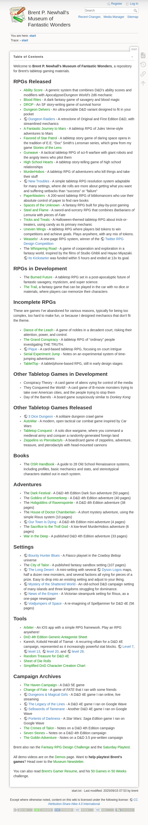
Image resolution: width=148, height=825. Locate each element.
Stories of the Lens (47, 148)
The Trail (30, 287)
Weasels (30, 239)
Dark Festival (40, 493)
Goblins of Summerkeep (48, 498)
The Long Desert (41, 570)
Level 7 (128, 646)
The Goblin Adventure (40, 738)
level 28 (78, 651)
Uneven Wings (35, 229)
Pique (33, 349)
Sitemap (132, 17)
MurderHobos (34, 172)
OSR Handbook (42, 464)
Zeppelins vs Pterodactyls (43, 440)
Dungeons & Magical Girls (48, 694)
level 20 (53, 651)
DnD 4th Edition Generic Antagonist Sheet (55, 637)
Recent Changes (89, 17)
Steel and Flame (36, 210)
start (33, 35)
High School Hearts (38, 162)
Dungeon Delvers (37, 109)
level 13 (34, 651)
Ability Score (33, 90)
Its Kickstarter (39, 258)
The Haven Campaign (40, 685)
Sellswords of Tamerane (47, 709)
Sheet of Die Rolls (37, 661)
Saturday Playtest (116, 747)
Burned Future (41, 277)
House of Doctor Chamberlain (52, 512)
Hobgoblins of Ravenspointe (51, 503)
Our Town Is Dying (42, 522)
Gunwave (31, 152)
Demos (60, 757)
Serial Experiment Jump (42, 354)
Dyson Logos (112, 570)
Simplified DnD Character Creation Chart (54, 666)
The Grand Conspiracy (41, 340)
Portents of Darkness (44, 718)
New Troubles (39, 181)
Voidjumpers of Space (45, 603)
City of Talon (39, 565)
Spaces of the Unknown (42, 205)
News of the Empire (43, 594)
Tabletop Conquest (38, 431)
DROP (28, 104)
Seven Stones (34, 733)
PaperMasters (34, 196)
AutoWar (30, 421)
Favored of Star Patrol (40, 138)
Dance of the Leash (38, 330)
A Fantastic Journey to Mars (45, 128)
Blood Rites (32, 100)
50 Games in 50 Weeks (108, 771)
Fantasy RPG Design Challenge (65, 747)
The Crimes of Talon (39, 728)
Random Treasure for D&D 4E (46, 656)
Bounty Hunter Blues (44, 555)
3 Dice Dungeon (41, 416)
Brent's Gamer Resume (59, 771)
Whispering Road (43, 248)
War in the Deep (36, 536)
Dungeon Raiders (42, 119)
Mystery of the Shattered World (52, 584)
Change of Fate (35, 690)
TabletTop (31, 363)
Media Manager (114, 17)
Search (136, 10)
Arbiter (29, 627)
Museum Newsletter (68, 762)
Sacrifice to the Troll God (49, 527)
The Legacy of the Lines (47, 704)
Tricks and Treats (37, 220)
